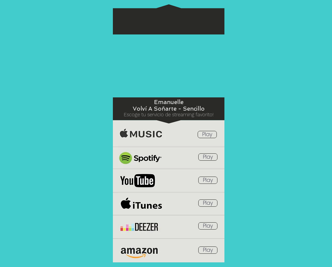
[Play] (207, 134)
